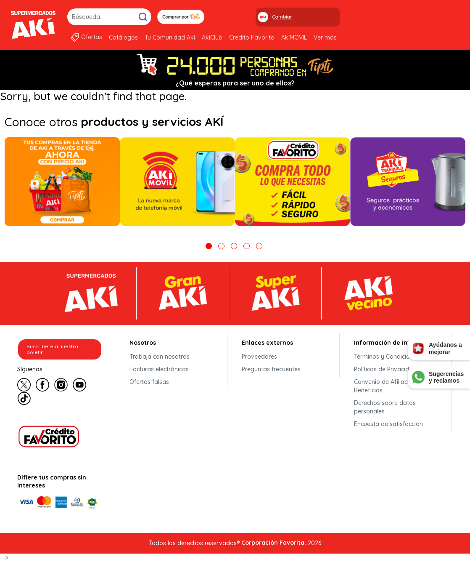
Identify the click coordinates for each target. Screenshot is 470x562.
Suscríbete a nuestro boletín (52, 349)
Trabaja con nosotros (159, 356)
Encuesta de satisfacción (388, 424)
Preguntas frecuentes (271, 369)
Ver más (325, 37)
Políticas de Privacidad (385, 369)
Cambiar (282, 17)
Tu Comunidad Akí (170, 37)
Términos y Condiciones (387, 356)
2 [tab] (221, 246)
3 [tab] (234, 246)
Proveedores (259, 356)
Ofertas (91, 37)
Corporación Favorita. (273, 542)
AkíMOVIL (294, 37)
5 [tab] (259, 246)
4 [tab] (246, 246)
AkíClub (212, 37)
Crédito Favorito (252, 37)
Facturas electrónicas (159, 369)
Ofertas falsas (149, 382)
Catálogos (123, 37)
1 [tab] (209, 246)
